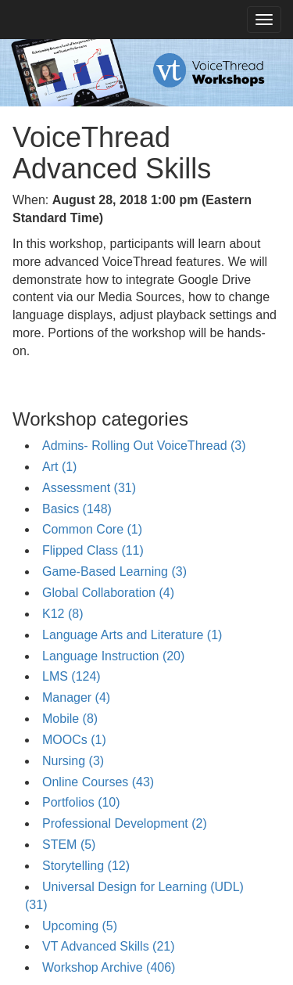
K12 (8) (62, 613)
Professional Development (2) (124, 823)
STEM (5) (68, 844)
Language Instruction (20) (113, 656)
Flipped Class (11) (93, 550)
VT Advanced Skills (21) (108, 946)
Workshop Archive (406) (108, 967)
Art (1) (59, 466)
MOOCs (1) (74, 739)
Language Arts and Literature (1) (132, 635)
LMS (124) (71, 676)
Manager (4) (76, 697)
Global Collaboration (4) (108, 592)
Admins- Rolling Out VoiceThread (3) (144, 445)
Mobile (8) (70, 718)
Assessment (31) (89, 487)
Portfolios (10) (81, 802)
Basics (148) (77, 509)
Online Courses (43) (98, 782)
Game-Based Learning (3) (114, 571)
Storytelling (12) (86, 865)
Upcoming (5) (79, 926)
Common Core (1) (92, 529)
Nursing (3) (73, 761)
